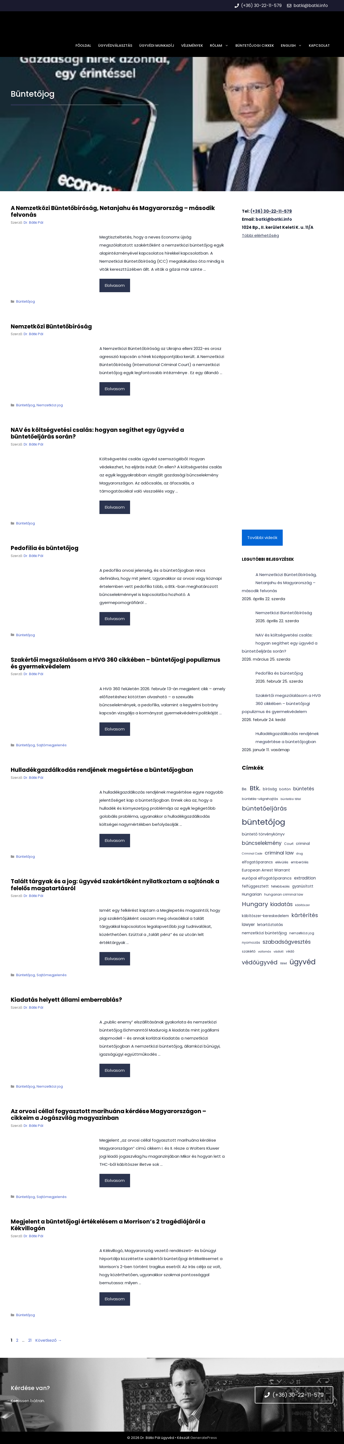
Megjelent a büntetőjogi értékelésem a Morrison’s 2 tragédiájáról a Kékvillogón (108, 1225)
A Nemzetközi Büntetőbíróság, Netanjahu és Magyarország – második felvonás (113, 211)
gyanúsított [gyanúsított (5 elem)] (302, 886)
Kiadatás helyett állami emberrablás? (66, 1000)
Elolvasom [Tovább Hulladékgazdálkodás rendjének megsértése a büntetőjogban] (115, 840)
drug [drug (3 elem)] (299, 854)
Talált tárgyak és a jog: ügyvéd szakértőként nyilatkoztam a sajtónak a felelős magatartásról (115, 884)
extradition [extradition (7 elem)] (305, 878)
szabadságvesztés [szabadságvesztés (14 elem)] (287, 942)
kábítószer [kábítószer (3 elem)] (302, 905)
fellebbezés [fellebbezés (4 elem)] (280, 886)
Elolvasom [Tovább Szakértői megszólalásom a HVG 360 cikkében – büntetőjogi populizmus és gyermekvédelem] (115, 729)
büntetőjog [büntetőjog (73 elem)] (263, 821)
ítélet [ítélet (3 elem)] (283, 963)
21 (30, 1340)
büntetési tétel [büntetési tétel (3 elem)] (291, 799)
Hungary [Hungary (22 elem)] (255, 904)
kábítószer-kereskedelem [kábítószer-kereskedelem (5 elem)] (265, 915)
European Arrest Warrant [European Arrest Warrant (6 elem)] (266, 870)
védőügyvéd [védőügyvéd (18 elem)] (260, 962)
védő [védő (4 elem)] (290, 951)
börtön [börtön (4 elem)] (285, 789)
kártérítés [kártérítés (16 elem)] (304, 915)
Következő (48, 1340)
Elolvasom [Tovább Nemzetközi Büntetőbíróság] (115, 389)
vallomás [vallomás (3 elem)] (264, 952)
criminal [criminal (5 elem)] (303, 843)
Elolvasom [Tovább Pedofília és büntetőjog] (115, 618)
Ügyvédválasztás (115, 45)
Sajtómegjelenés (52, 745)
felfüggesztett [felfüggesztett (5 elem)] (255, 886)
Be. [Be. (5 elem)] (244, 789)
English (293, 45)
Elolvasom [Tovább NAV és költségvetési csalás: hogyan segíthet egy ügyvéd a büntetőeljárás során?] (115, 507)
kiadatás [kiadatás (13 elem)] (281, 904)
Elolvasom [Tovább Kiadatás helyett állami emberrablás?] (115, 1070)
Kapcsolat (319, 45)
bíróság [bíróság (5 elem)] (270, 789)
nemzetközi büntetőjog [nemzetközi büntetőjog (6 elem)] (264, 933)
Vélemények (192, 45)
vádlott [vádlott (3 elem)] (279, 952)
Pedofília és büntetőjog (44, 548)
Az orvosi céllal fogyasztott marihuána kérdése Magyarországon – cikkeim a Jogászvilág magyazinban (108, 1114)
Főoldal (83, 45)
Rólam (221, 45)
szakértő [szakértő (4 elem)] (249, 951)
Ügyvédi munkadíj (156, 45)
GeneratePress (203, 1437)
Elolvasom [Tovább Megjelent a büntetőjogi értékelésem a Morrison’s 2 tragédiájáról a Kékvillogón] (115, 1299)
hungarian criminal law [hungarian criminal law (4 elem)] (283, 894)
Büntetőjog (25, 301)
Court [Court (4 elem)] (288, 843)
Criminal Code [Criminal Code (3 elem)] (252, 854)
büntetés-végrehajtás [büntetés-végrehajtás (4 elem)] (260, 799)
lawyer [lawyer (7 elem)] (248, 924)
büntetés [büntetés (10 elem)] (303, 789)
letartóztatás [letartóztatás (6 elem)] (270, 924)
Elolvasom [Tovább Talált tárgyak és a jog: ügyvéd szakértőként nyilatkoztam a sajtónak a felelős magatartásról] (115, 958)
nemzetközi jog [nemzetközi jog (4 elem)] (301, 933)
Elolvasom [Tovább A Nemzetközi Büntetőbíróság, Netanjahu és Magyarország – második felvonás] (115, 285)
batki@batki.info (274, 219)
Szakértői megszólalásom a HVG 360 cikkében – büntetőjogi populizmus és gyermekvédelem (115, 663)
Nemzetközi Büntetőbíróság (51, 326)
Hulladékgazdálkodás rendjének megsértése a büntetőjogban (102, 770)
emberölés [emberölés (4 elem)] (300, 862)
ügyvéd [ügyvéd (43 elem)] (302, 962)
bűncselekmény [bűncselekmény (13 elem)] (262, 843)
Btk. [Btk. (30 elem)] (255, 788)
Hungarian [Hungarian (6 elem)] (252, 894)
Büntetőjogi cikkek (254, 45)
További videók (262, 537)
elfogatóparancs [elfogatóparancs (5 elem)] (257, 862)
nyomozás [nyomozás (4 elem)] (251, 942)
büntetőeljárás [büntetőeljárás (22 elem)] (264, 808)
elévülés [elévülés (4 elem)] (281, 862)
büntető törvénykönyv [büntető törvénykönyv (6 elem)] (263, 834)
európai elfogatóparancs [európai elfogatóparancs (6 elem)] (267, 878)
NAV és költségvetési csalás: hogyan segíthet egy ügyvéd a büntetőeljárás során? (97, 433)
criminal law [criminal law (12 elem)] (279, 852)
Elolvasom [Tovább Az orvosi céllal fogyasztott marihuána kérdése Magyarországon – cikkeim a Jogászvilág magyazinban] (115, 1180)
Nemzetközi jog (50, 405)
